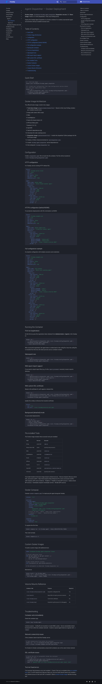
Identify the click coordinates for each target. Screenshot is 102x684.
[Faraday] (7, 1)
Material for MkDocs (15, 681)
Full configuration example (34, 45)
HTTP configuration (32, 40)
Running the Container (33, 47)
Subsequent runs (31, 53)
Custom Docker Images (33, 65)
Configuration (30, 37)
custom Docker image (61, 674)
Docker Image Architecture (34, 35)
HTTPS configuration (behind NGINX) (37, 42)
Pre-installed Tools (32, 60)
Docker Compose (32, 63)
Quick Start (30, 32)
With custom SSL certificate (34, 58)
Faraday (8, 8)
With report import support (34, 55)
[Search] (68, 1)
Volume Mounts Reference (34, 68)
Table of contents (84, 8)
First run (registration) (33, 50)
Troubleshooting (31, 70)
